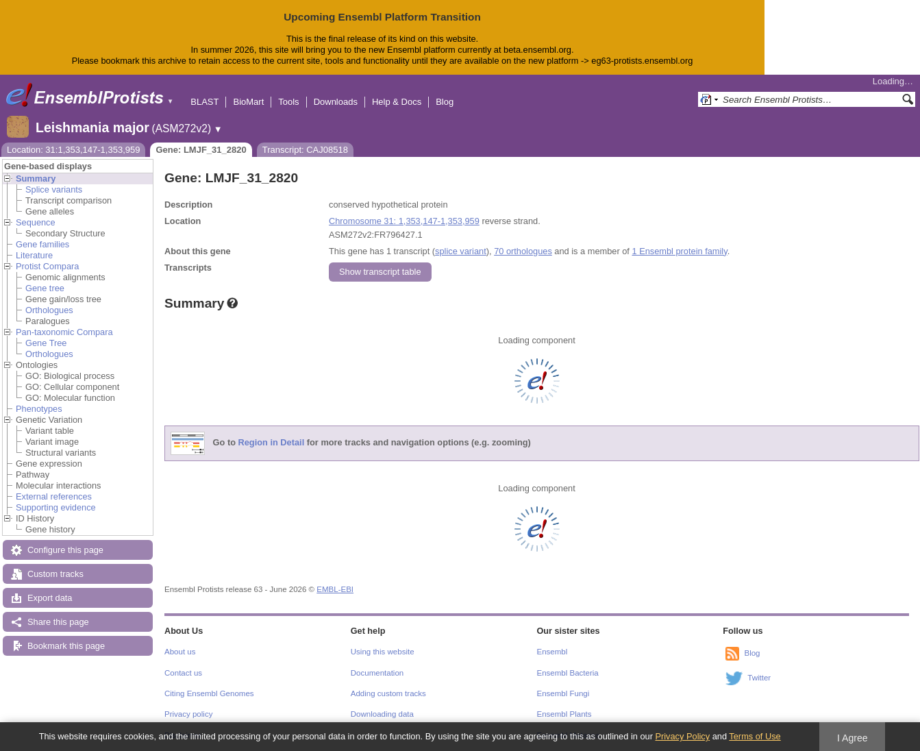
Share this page (58, 622)
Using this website (382, 652)
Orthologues (49, 310)
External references (54, 496)
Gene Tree (45, 343)
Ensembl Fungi (563, 693)
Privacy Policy (682, 736)
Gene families (42, 244)
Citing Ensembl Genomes (209, 693)
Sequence (35, 222)
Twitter (759, 678)
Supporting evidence (56, 507)
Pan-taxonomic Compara (64, 332)
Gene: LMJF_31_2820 (201, 150)
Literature (34, 255)
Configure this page (65, 550)
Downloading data (382, 714)
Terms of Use (754, 736)
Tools (288, 102)
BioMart (248, 102)
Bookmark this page (66, 646)
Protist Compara (47, 266)
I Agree (852, 737)
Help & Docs (396, 102)
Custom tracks (55, 574)
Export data (49, 598)
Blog (444, 102)
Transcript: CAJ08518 (305, 150)
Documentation (377, 673)
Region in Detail (271, 442)
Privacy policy (188, 714)
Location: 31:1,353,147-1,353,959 (73, 150)
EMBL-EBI (334, 589)
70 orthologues (523, 251)
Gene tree (44, 288)
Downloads (336, 102)
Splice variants (53, 189)
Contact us (183, 673)
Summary (35, 178)
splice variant (460, 251)
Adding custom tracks (388, 693)
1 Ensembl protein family (679, 251)
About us (179, 652)
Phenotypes (39, 409)
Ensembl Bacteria (568, 673)
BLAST (204, 102)
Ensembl (552, 652)
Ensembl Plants (564, 714)
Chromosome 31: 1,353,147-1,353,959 (404, 221)
